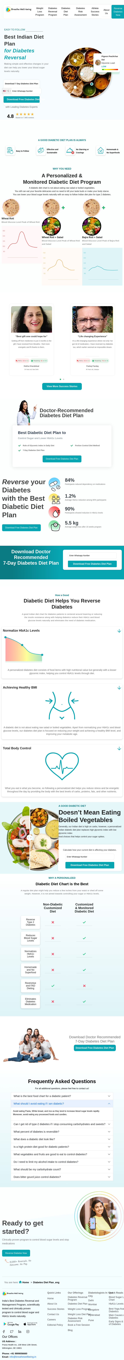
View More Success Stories (62, 386)
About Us (106, 12)
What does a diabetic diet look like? (34, 1139)
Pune (91, 1320)
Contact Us (53, 1314)
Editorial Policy (55, 1325)
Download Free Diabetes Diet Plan (23, 99)
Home (25, 1282)
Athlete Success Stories (95, 11)
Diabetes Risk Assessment (80, 11)
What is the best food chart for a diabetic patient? (42, 1096)
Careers (51, 1319)
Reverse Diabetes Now (16, 1253)
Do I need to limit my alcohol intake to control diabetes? (46, 1161)
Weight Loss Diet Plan (79, 1314)
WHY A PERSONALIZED (62, 878)
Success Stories (55, 1309)
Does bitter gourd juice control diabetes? (37, 1176)
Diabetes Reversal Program (52, 11)
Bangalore (93, 1309)
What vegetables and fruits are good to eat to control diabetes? (50, 1154)
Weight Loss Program (39, 11)
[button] (60, 379)
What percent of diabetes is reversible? (36, 1131)
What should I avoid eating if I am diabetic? (39, 1103)
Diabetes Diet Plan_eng (46, 1282)
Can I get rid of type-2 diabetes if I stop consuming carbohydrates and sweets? (59, 1124)
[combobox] (7, 91)
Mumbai (92, 1304)
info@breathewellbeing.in (22, 1356)
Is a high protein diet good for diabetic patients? (41, 1146)
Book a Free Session (79, 1325)
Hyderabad (94, 1315)
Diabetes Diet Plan (65, 11)
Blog (70, 1330)
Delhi (91, 1300)
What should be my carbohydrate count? (37, 1169)
